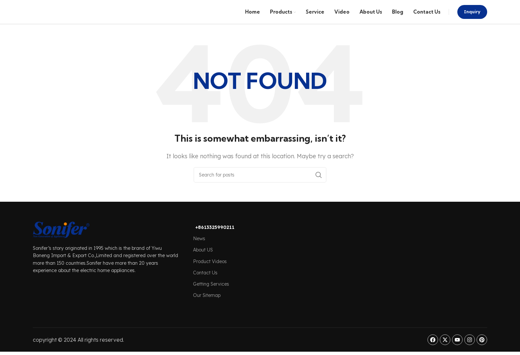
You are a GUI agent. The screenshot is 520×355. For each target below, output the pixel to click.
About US (203, 259)
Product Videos (210, 271)
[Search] (260, 184)
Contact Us (205, 282)
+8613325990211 (214, 237)
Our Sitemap (207, 305)
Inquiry (472, 16)
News (199, 248)
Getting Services (211, 293)
